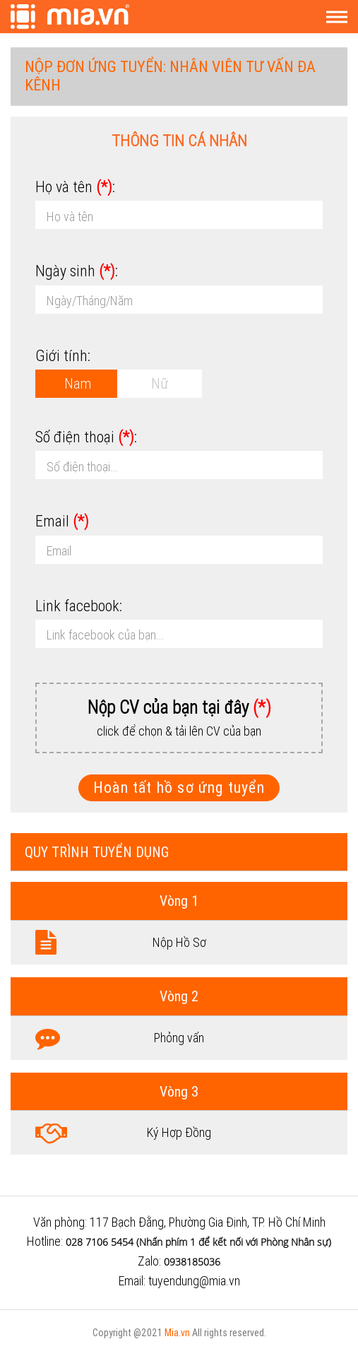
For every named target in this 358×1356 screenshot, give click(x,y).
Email (62, 521)
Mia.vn (177, 1332)
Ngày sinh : (76, 271)
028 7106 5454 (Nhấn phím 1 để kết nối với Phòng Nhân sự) (198, 1242)
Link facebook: (78, 605)
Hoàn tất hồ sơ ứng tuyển (179, 787)
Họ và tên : (75, 186)
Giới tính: (62, 355)
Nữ (159, 383)
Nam (77, 383)
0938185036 (192, 1261)
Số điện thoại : (86, 437)
